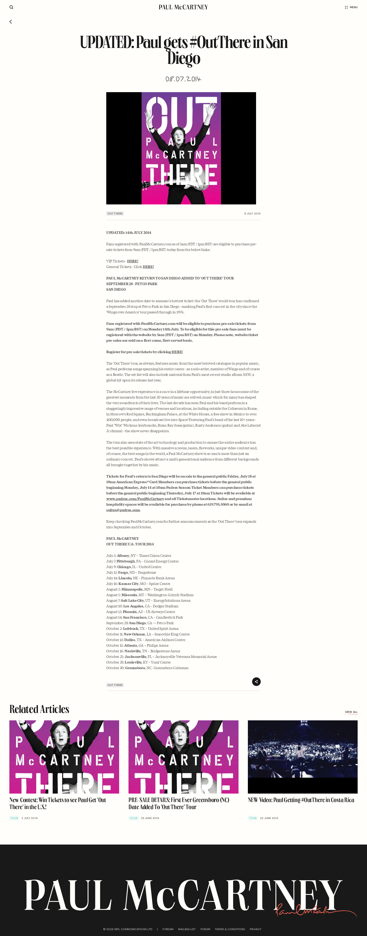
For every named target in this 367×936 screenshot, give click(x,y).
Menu (351, 7)
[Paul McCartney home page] (183, 7)
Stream (167, 929)
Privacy (255, 929)
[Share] (256, 681)
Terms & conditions (230, 929)
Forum (205, 929)
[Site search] (11, 7)
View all (351, 712)
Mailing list (187, 929)
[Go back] (10, 21)
